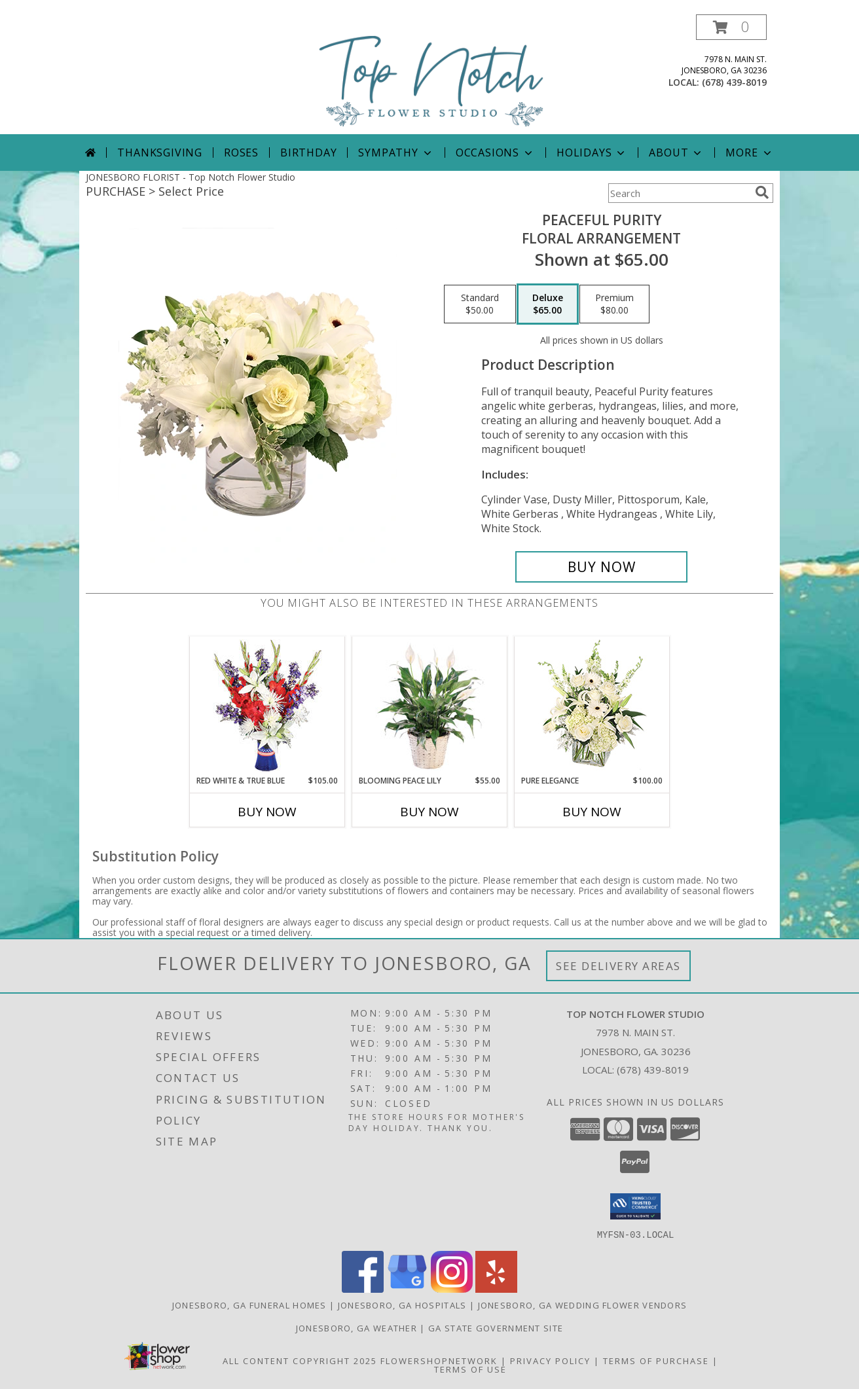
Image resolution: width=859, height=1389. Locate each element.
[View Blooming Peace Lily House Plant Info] (429, 706)
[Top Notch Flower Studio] (431, 74)
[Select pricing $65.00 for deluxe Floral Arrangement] (548, 304)
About (676, 152)
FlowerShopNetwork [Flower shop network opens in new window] (439, 1360)
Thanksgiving (159, 152)
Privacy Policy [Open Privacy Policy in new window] (550, 1360)
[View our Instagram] (452, 1288)
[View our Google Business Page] (407, 1288)
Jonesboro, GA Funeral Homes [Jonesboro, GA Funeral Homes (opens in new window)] (249, 1304)
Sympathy (395, 152)
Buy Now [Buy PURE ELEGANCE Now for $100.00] (591, 811)
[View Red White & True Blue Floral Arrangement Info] (267, 706)
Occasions (495, 152)
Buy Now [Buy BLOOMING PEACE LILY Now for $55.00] (429, 811)
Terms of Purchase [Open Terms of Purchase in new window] (656, 1360)
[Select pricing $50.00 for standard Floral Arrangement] (480, 304)
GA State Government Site (495, 1327)
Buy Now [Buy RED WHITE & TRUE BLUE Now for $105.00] (267, 811)
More (749, 152)
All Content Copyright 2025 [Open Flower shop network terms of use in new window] (300, 1360)
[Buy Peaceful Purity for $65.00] (601, 567)
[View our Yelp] (496, 1288)
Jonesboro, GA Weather (356, 1327)
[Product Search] (679, 193)
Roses (241, 152)
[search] (762, 192)
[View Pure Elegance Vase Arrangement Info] (592, 706)
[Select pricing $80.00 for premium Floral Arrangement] (614, 304)
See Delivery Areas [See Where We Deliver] (618, 965)
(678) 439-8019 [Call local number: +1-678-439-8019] (734, 82)
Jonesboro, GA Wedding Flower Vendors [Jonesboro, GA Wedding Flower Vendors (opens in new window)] (582, 1304)
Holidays (592, 152)
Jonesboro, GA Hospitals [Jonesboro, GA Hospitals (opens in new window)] (402, 1304)
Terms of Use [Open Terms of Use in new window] (470, 1369)
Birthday (308, 152)
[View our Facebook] (363, 1288)
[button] (731, 27)
